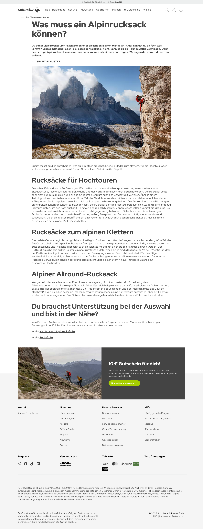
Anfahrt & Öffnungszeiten (157, 418)
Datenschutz (178, 516)
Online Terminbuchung (114, 429)
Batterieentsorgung (112, 445)
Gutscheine (108, 434)
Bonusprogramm (111, 413)
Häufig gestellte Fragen (156, 413)
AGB (155, 516)
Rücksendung (151, 429)
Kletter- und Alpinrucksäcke (57, 331)
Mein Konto (108, 418)
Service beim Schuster (114, 423)
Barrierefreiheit (152, 439)
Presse (63, 445)
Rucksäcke (46, 337)
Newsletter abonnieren (122, 383)
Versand (148, 423)
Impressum (165, 516)
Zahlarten (149, 434)
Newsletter (65, 439)
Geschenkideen (110, 439)
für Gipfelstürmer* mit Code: (107, 2)
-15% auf (84, 2)
